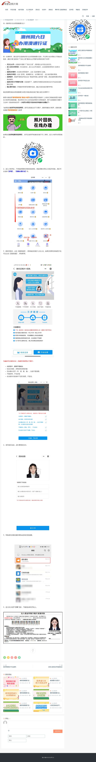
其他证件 (85, 9)
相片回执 (21, 9)
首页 (6, 9)
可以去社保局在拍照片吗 (85, 88)
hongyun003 (9, 20)
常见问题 (13, 9)
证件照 (71, 9)
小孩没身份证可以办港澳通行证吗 (55, 705)
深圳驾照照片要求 (83, 73)
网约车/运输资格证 (61, 9)
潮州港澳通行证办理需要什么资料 (25, 705)
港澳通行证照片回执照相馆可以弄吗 (55, 681)
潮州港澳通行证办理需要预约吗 (55, 693)
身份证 (51, 9)
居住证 (38, 9)
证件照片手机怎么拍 (84, 80)
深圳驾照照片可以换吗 (9, 667)
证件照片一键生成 (83, 95)
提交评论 (57, 731)
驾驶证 (78, 9)
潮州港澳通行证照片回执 (25, 681)
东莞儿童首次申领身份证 (55, 667)
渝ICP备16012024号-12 (48, 757)
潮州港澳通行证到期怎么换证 (25, 693)
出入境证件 (29, 9)
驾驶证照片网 (9, 3)
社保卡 (44, 9)
